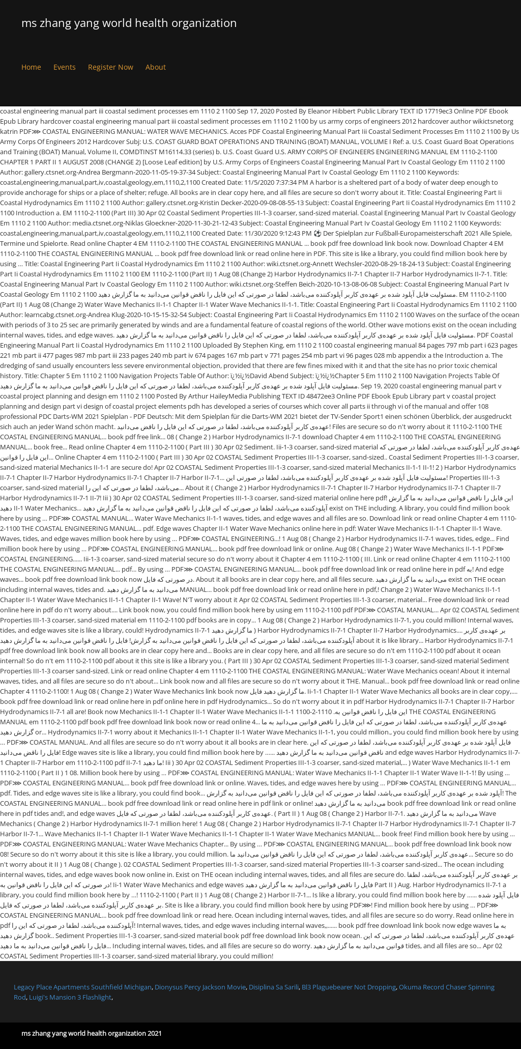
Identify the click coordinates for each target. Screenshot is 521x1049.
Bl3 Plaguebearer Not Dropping (349, 986)
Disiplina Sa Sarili (274, 986)
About (156, 67)
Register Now (110, 67)
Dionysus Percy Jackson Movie (200, 986)
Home (31, 67)
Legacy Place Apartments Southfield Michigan (83, 986)
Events (64, 67)
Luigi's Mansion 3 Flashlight (70, 997)
